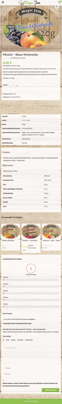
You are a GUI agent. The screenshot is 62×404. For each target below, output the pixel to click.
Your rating (7, 336)
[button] (57, 7)
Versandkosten (51, 69)
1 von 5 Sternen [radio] (4, 340)
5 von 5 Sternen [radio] (29, 340)
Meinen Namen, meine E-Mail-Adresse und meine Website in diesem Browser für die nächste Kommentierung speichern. (30, 384)
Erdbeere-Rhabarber (8, 240)
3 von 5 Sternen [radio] (14, 340)
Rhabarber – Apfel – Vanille (51, 240)
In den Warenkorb (31, 401)
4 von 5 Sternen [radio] (21, 340)
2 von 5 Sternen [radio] (8, 340)
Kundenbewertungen (18, 58)
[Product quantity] (13, 85)
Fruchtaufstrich (15, 97)
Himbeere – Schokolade (29, 240)
